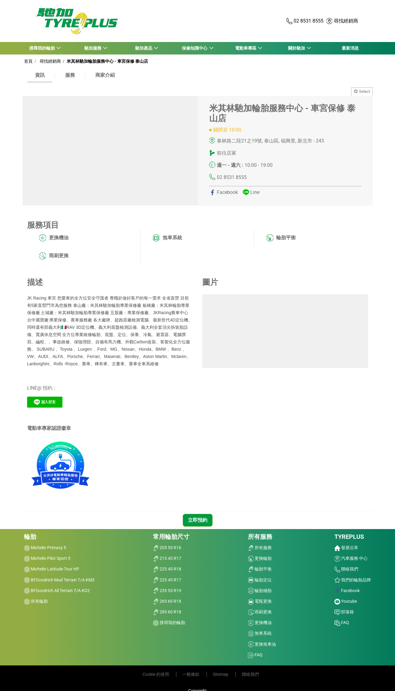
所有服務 (260, 537)
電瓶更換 (260, 601)
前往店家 (226, 153)
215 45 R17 (167, 558)
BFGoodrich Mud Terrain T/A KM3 (59, 579)
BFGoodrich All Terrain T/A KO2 (57, 590)
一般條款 (191, 674)
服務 (70, 75)
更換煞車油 (262, 644)
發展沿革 (346, 547)
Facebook (347, 590)
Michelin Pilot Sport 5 (47, 558)
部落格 (344, 611)
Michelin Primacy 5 (45, 547)
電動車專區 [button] (246, 48)
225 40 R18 (167, 568)
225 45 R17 (167, 579)
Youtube (345, 601)
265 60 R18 (167, 601)
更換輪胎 (260, 558)
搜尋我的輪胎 (169, 622)
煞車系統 (167, 238)
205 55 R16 (167, 547)
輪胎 (30, 537)
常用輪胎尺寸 (171, 537)
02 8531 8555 (232, 177)
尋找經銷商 (49, 61)
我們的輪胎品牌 (352, 579)
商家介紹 (105, 75)
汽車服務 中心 (351, 558)
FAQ (255, 654)
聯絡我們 (346, 568)
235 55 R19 (167, 590)
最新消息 (350, 48)
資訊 (40, 75)
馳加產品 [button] (144, 48)
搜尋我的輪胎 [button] (42, 48)
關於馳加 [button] (296, 48)
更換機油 (54, 238)
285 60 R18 (167, 611)
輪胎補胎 (260, 590)
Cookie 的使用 (156, 674)
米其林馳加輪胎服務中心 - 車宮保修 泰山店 (107, 61)
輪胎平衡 (281, 238)
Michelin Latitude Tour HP (51, 568)
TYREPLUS (349, 537)
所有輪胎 (36, 601)
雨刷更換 (54, 256)
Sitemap (221, 674)
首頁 (28, 61)
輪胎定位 (260, 579)
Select (362, 91)
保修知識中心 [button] (195, 48)
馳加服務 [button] (93, 48)
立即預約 (197, 520)
